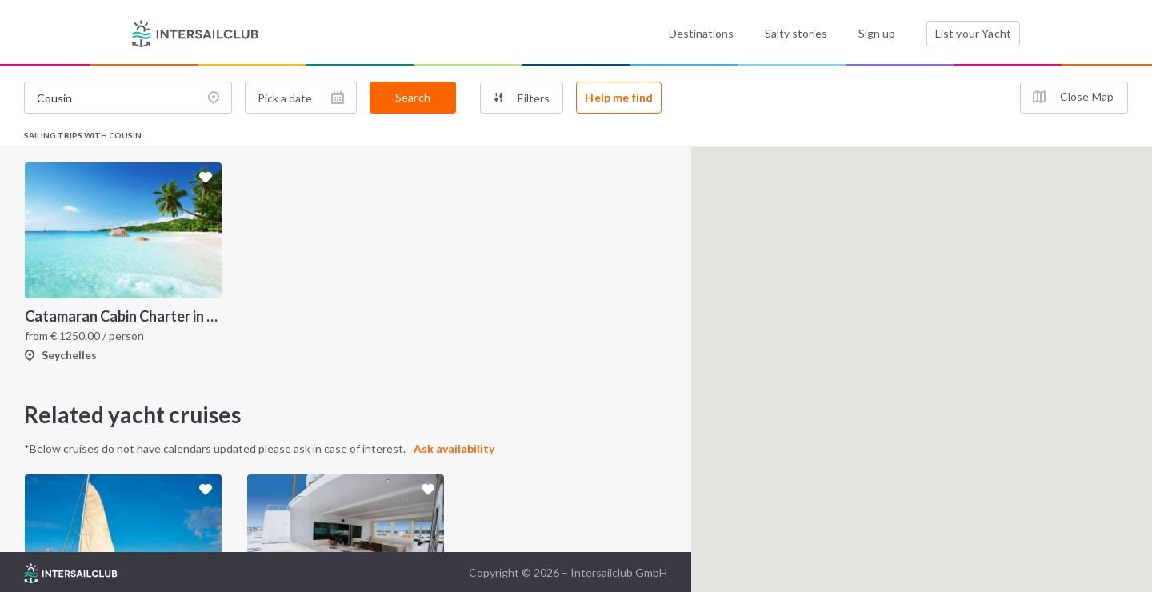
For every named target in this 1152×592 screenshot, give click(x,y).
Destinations (701, 33)
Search (412, 97)
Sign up (876, 33)
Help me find (619, 97)
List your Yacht (973, 33)
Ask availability (454, 448)
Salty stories (796, 33)
